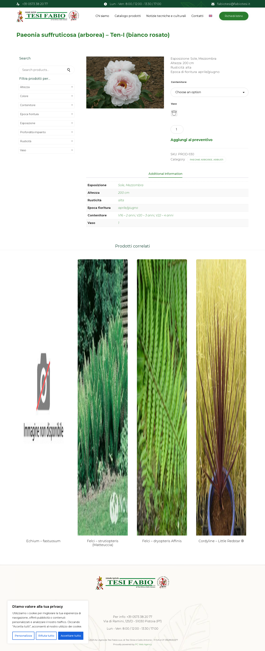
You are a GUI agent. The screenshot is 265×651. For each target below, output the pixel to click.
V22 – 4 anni (164, 215)
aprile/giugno (128, 208)
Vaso (174, 103)
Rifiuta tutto (46, 635)
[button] (233, 16)
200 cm (123, 192)
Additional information (165, 174)
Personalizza (23, 635)
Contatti (197, 16)
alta (121, 200)
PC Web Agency (143, 644)
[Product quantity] (177, 129)
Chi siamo (102, 16)
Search (69, 70)
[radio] (174, 113)
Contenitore (179, 82)
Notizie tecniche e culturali (166, 16)
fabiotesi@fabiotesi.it (233, 4)
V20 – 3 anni (145, 215)
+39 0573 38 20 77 (35, 4)
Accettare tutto (71, 635)
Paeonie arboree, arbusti (206, 159)
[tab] (167, 174)
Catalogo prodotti (128, 16)
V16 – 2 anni (126, 215)
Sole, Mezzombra (130, 185)
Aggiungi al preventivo (192, 140)
